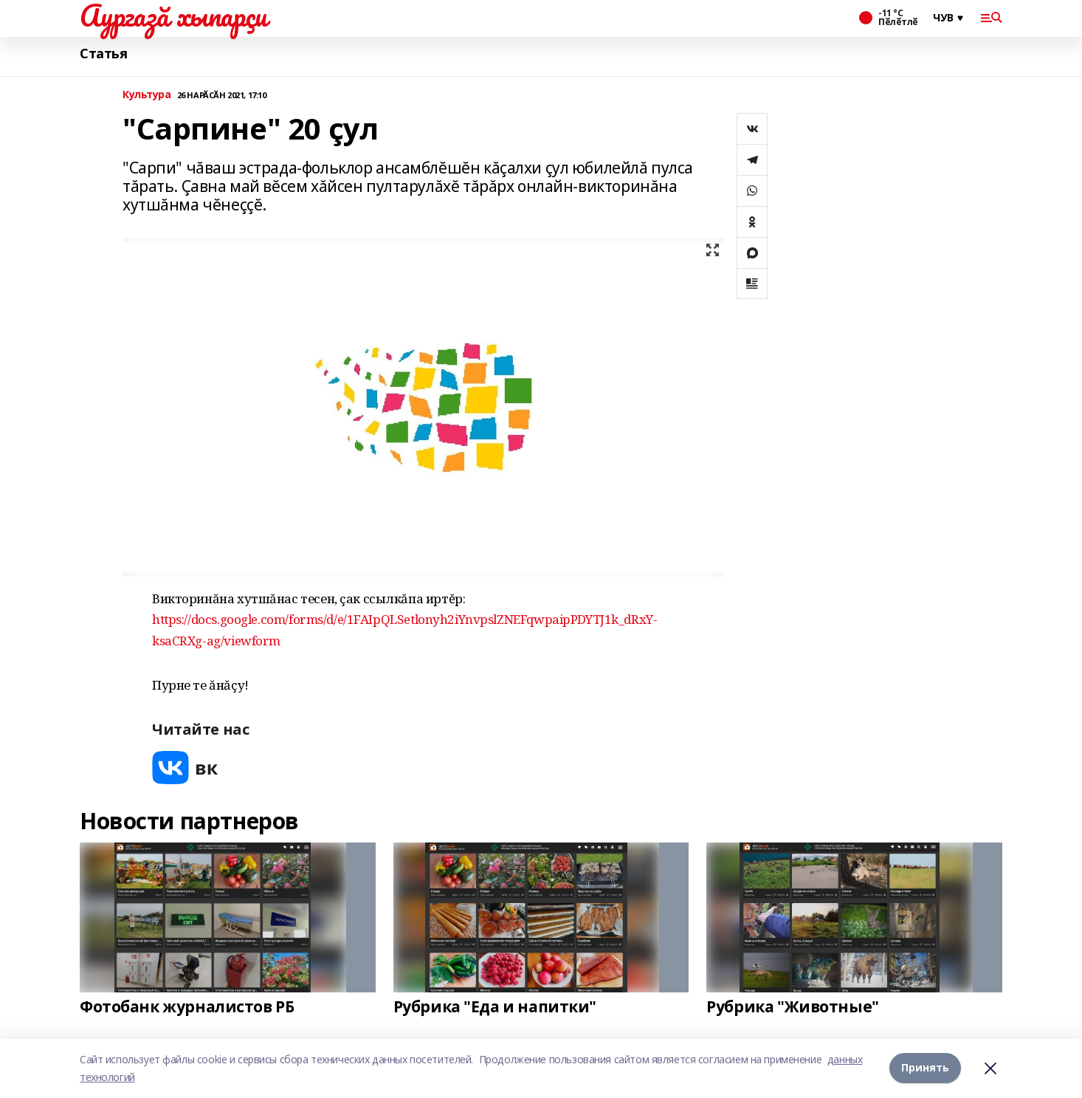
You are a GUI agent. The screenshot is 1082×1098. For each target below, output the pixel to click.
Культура (147, 95)
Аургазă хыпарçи (173, 15)
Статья (103, 53)
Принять (925, 1068)
